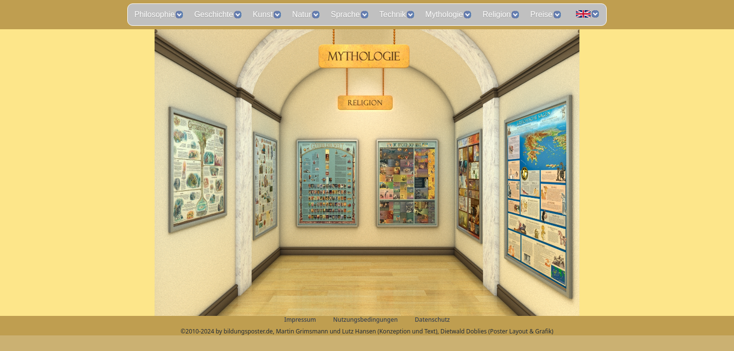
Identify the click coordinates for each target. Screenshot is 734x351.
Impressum (300, 319)
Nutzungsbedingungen (365, 319)
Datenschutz (432, 319)
